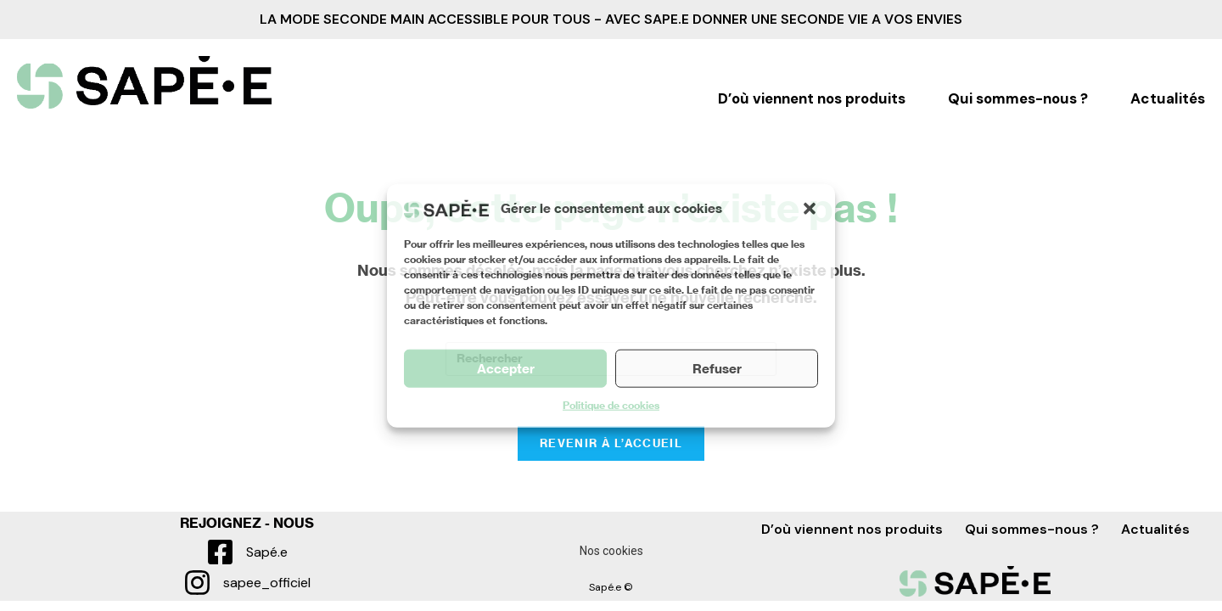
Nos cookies (611, 551)
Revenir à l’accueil (611, 444)
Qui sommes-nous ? (1018, 99)
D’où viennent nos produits (811, 99)
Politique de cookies (611, 405)
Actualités (1167, 99)
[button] (809, 207)
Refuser (717, 368)
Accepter (506, 368)
